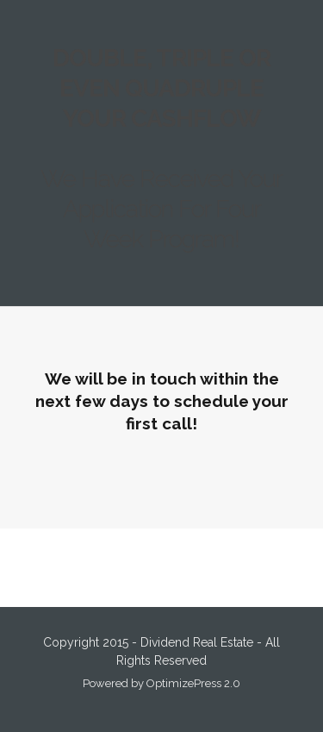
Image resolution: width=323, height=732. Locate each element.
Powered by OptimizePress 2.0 (161, 683)
